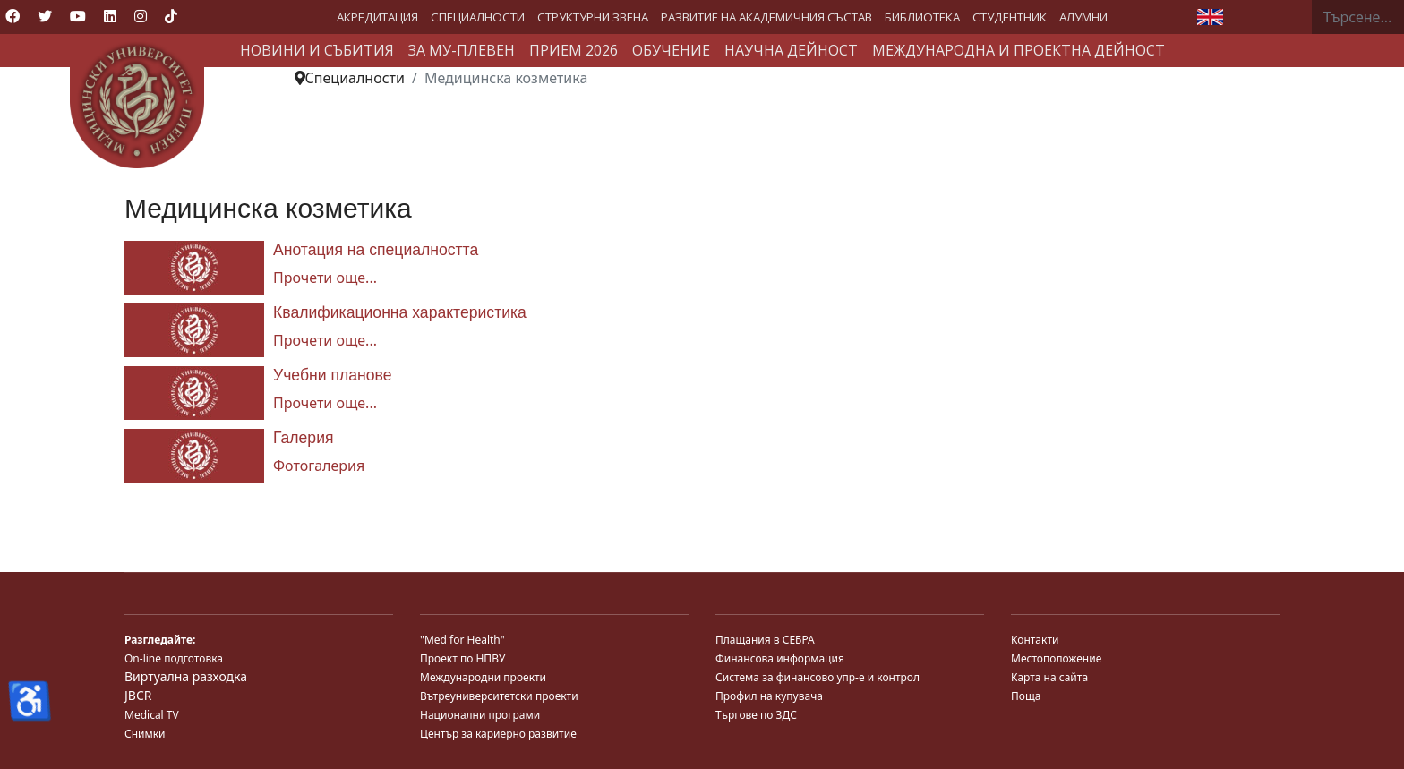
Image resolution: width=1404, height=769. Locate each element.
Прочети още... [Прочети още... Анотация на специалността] (325, 277)
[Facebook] (12, 16)
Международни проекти (483, 677)
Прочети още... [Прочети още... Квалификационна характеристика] (325, 340)
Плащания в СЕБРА (765, 639)
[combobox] (1358, 17)
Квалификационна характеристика (399, 312)
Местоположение (1056, 658)
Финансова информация (779, 658)
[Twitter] (45, 16)
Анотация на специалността (375, 250)
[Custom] (171, 16)
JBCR (137, 695)
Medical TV (151, 714)
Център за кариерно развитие (498, 733)
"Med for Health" (462, 639)
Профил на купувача (769, 696)
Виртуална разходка (185, 676)
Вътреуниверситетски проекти (499, 696)
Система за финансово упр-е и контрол (817, 677)
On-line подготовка (173, 658)
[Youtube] (78, 16)
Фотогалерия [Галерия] (318, 465)
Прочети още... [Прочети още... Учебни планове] (325, 403)
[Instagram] (140, 16)
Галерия (303, 438)
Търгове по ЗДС (756, 714)
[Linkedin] (110, 16)
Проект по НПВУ (462, 658)
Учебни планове (332, 375)
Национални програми (480, 714)
